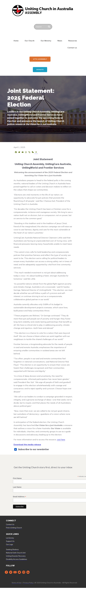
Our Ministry (46, 41)
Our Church (29, 41)
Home (16, 41)
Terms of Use (16, 583)
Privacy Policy (28, 583)
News (59, 41)
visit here (61, 439)
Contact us (72, 48)
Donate (40, 69)
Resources (72, 41)
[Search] (49, 26)
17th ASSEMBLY (40, 59)
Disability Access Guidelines (16, 559)
